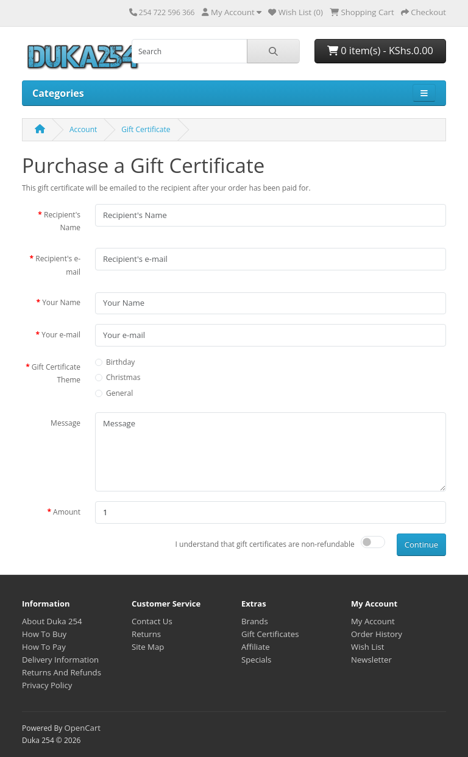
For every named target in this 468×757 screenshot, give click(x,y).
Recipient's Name (62, 221)
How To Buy (44, 633)
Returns (146, 633)
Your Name (61, 302)
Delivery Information (60, 659)
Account (83, 129)
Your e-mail (60, 334)
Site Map (148, 646)
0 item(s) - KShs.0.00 (380, 50)
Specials (256, 659)
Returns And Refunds (61, 672)
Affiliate (255, 646)
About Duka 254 (52, 621)
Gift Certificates (270, 633)
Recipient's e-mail (57, 265)
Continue (421, 544)
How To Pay (44, 646)
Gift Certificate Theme (56, 374)
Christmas (123, 377)
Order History (376, 633)
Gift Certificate (145, 129)
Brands (254, 621)
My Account (373, 621)
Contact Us (152, 621)
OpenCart (82, 727)
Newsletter (371, 659)
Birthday (120, 362)
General (119, 393)
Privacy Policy (47, 685)
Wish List (368, 646)
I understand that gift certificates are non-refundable (265, 544)
